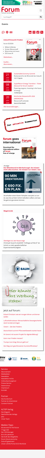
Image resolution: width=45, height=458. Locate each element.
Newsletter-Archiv (7, 379)
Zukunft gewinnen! (7, 441)
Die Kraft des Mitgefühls (9, 437)
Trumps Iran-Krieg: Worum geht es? (16, 342)
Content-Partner (7, 403)
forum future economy (9, 439)
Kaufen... (7, 62)
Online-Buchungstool (8, 381)
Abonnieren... (8, 64)
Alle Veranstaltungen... (11, 107)
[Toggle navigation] (40, 10)
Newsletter (5, 376)
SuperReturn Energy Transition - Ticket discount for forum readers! (27, 84)
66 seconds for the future (10, 427)
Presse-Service (6, 383)
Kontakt (4, 390)
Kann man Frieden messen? (13, 338)
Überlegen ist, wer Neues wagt (14, 241)
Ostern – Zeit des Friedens (13, 327)
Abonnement (6, 372)
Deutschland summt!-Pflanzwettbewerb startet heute (22, 331)
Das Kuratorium (6, 399)
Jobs (2, 417)
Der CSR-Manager (7, 432)
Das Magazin (5, 412)
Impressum (5, 388)
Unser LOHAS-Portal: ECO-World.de (13, 444)
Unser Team (5, 419)
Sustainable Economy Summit (24, 74)
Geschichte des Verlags (9, 414)
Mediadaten (5, 374)
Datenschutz (5, 385)
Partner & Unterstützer (9, 401)
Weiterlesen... (8, 57)
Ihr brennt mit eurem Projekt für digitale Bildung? (21, 334)
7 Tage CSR (5, 430)
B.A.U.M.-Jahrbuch (7, 434)
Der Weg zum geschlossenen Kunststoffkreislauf (20, 346)
